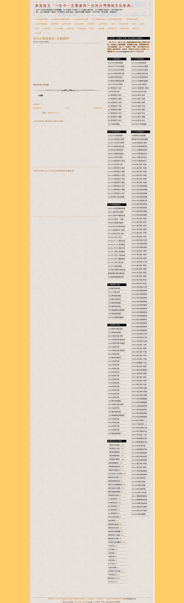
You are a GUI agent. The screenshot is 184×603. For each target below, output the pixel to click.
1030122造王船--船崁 (139, 377)
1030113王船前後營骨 (139, 406)
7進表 (113, 24)
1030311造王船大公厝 (139, 262)
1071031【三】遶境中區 (116, 248)
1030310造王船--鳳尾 (139, 265)
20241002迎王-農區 (138, 110)
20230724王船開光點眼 (139, 81)
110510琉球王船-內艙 (115, 404)
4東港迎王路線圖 (114, 531)
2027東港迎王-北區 (115, 102)
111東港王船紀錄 (114, 288)
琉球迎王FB (124, 28)
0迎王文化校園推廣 (115, 485)
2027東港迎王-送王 (115, 120)
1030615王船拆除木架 (139, 154)
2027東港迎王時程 (41, 19)
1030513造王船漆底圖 (139, 193)
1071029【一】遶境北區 (116, 241)
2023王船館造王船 (98, 19)
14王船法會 (81, 28)
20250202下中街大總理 (116, 66)
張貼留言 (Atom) (53, 113)
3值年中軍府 (66, 24)
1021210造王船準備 (138, 489)
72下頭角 (111, 549)
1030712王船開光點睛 (139, 150)
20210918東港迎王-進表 (116, 161)
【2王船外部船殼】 (115, 299)
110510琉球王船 (113, 397)
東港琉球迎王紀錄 (115, 19)
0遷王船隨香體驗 (114, 492)
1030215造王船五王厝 (139, 334)
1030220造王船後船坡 (139, 319)
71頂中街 (111, 546)
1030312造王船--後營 (139, 258)
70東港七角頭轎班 (115, 542)
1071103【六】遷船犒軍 (116, 259)
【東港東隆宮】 (114, 463)
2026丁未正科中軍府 (115, 84)
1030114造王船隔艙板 (139, 402)
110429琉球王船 (113, 372)
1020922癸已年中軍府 (139, 511)
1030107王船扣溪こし (139, 424)
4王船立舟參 (79, 24)
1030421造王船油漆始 (139, 208)
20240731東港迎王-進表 (139, 88)
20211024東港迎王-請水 (116, 168)
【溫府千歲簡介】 (115, 470)
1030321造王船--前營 (139, 229)
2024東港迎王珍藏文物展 (60, 19)
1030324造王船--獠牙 (139, 222)
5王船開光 (91, 24)
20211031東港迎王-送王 (116, 193)
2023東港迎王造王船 (80, 19)
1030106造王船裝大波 (139, 428)
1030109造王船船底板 (139, 417)
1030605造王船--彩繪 (139, 164)
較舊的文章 (98, 108)
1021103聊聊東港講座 (139, 500)
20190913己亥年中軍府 (116, 143)
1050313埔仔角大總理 (116, 212)
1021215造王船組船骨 (139, 471)
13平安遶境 (59, 28)
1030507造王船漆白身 (139, 200)
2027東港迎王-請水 (115, 95)
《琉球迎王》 (100, 599)
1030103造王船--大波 (139, 435)
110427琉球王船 (113, 365)
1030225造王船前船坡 (139, 305)
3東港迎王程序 (113, 528)
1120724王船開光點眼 (115, 317)
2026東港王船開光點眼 (116, 81)
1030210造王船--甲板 (139, 352)
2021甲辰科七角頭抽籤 (116, 197)
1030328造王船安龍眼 (139, 215)
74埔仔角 (111, 557)
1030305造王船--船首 (139, 280)
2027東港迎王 (113, 513)
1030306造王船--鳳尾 (139, 276)
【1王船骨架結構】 (115, 296)
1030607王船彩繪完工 (139, 161)
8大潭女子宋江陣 (114, 571)
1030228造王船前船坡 (139, 294)
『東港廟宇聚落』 (115, 459)
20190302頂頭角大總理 (116, 139)
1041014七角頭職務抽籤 (116, 208)
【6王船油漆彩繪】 (115, 314)
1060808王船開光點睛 (116, 223)
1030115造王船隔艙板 (139, 399)
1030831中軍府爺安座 (139, 146)
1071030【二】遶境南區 (116, 244)
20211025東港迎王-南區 (116, 172)
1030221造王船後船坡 (139, 316)
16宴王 (91, 28)
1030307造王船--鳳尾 (139, 272)
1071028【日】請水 (115, 237)
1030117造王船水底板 (139, 391)
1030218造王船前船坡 (139, 327)
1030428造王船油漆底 (139, 204)
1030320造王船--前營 (139, 233)
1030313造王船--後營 (139, 254)
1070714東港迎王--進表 (116, 230)
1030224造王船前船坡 (139, 309)
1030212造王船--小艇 (139, 345)
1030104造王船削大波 (139, 431)
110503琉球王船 (113, 383)
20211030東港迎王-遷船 (116, 190)
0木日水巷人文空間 (115, 474)
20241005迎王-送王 (138, 120)
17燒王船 (101, 28)
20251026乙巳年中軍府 (116, 70)
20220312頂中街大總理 (139, 66)
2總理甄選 (54, 24)
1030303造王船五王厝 (139, 287)
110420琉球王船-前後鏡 (116, 343)
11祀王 (36, 28)
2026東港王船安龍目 (115, 77)
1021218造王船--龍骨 (139, 464)
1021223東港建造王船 (139, 449)
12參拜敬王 (47, 28)
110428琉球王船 (113, 368)
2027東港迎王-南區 (115, 99)
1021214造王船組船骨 (139, 474)
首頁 (67, 108)
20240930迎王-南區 (138, 102)
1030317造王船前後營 (139, 244)
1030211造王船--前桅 (139, 348)
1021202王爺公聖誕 (138, 485)
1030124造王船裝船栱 (139, 370)
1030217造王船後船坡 (139, 330)
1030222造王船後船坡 (139, 312)
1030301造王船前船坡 (139, 291)
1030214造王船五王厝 (139, 337)
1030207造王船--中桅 (139, 359)
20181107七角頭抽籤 (115, 136)
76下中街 (111, 564)
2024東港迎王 (113, 510)
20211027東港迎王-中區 (116, 179)
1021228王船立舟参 (138, 446)
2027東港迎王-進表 (115, 88)
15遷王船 (70, 28)
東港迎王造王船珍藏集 (139, 139)
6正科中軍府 (102, 24)
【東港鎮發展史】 (115, 466)
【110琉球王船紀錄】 (116, 329)
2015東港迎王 (113, 499)
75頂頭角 (111, 560)
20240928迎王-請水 (138, 95)
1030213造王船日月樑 (139, 341)
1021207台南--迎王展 (139, 492)
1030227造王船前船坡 (139, 298)
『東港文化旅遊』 (115, 445)
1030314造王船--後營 (139, 251)
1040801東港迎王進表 (139, 143)
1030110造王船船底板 (139, 413)
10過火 (142, 24)
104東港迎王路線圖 (138, 136)
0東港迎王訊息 (113, 477)
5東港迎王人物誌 (114, 535)
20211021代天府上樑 (115, 164)
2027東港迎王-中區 (115, 106)
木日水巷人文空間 (81, 602)
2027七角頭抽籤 (113, 124)
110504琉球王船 (113, 386)
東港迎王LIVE (113, 578)
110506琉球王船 (113, 394)
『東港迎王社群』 (115, 448)
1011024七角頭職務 (138, 514)
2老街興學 (112, 520)
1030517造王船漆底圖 (139, 186)
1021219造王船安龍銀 (139, 460)
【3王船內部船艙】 (115, 303)
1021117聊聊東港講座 (139, 496)
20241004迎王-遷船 (138, 117)
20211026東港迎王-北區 (116, 175)
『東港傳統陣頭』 (115, 456)
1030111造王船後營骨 (139, 410)
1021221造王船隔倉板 (139, 453)
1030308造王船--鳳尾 (139, 269)
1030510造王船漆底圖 (139, 197)
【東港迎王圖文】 (132, 19)
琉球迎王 (136, 28)
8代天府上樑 (123, 24)
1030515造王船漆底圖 (139, 190)
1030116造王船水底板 (139, 395)
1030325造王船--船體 (139, 218)
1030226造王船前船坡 (139, 301)
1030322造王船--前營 (139, 226)
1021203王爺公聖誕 (138, 482)
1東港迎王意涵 (113, 495)
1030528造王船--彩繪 (139, 175)
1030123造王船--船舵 (139, 373)
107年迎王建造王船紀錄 (116, 270)
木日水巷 (37, 33)
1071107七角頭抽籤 (115, 266)
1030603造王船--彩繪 (139, 168)
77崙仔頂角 (112, 567)
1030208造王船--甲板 (139, 355)
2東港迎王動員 (113, 524)
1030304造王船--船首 (139, 283)
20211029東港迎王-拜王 (116, 186)
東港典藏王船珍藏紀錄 (116, 273)
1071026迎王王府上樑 (116, 234)
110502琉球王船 (113, 379)
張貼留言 (36, 104)
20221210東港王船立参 (139, 73)
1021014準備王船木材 (139, 503)
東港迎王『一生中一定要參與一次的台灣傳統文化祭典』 (85, 6)
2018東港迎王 (113, 503)
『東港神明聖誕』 (115, 452)
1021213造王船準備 (138, 478)
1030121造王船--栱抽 (139, 381)
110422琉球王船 (113, 347)
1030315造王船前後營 (139, 247)
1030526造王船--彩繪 (139, 179)
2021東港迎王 (113, 506)
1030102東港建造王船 (139, 438)
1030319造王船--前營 (139, 237)
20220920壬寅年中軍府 (139, 70)
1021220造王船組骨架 (139, 456)
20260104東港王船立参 (116, 73)
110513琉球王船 (113, 408)
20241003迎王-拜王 (138, 113)
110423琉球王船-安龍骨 (116, 350)
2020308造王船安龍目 (116, 150)
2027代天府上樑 (113, 92)
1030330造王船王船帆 (139, 211)
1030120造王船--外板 (139, 384)
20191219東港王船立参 (116, 146)
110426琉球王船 (113, 361)
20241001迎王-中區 (138, 106)
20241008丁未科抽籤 (138, 124)
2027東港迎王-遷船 (115, 117)
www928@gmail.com (124, 51)
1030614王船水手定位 (139, 157)
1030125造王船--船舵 (139, 366)
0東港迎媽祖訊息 (114, 481)
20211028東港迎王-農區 (116, 182)
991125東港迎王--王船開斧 (51, 38)
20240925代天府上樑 (138, 92)
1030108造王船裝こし (139, 420)
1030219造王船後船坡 (139, 323)
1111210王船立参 (114, 292)
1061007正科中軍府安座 (116, 226)
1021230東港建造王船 (139, 442)
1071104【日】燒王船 (115, 262)
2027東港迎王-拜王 (115, 113)
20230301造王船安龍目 (139, 77)
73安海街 (111, 553)
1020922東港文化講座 (139, 507)
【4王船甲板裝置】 (115, 306)
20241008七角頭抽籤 (115, 63)
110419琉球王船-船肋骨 (116, 340)
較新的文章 (37, 108)
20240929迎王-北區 (138, 99)
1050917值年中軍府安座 (116, 216)
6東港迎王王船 (113, 539)
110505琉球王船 (113, 390)
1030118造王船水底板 (139, 388)
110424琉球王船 (113, 354)
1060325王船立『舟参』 (116, 219)
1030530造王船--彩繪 (139, 172)
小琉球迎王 (112, 575)
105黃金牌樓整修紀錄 (116, 277)
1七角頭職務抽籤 (40, 24)
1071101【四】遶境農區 (116, 252)
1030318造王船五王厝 (139, 240)
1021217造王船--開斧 (139, 467)
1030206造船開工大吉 (139, 363)
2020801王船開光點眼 (116, 154)
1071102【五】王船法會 (116, 255)
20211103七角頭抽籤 (138, 63)
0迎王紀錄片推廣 (114, 488)
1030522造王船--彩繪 (139, 182)
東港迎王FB (112, 28)
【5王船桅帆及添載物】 (116, 310)
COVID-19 (112, 582)
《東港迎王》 (90, 599)
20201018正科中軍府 (115, 157)
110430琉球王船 (113, 376)
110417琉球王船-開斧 (115, 336)
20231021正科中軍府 (138, 84)
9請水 (134, 24)
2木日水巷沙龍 (113, 517)
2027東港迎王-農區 (115, 110)
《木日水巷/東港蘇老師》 (114, 599)
